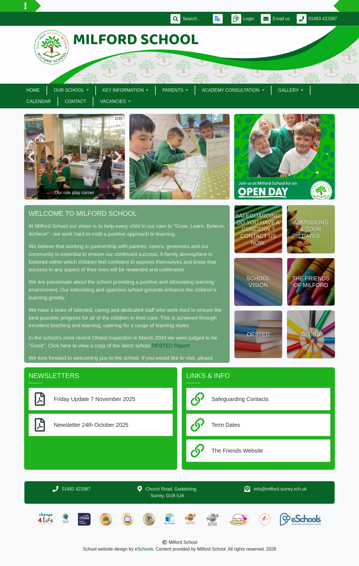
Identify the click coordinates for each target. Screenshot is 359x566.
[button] (31, 157)
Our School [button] (69, 90)
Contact (75, 101)
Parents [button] (173, 90)
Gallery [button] (289, 90)
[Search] (194, 19)
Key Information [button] (124, 90)
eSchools (144, 549)
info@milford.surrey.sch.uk (280, 489)
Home (33, 90)
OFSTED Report (171, 346)
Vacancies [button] (113, 101)
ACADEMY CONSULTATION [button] (231, 90)
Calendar (38, 101)
